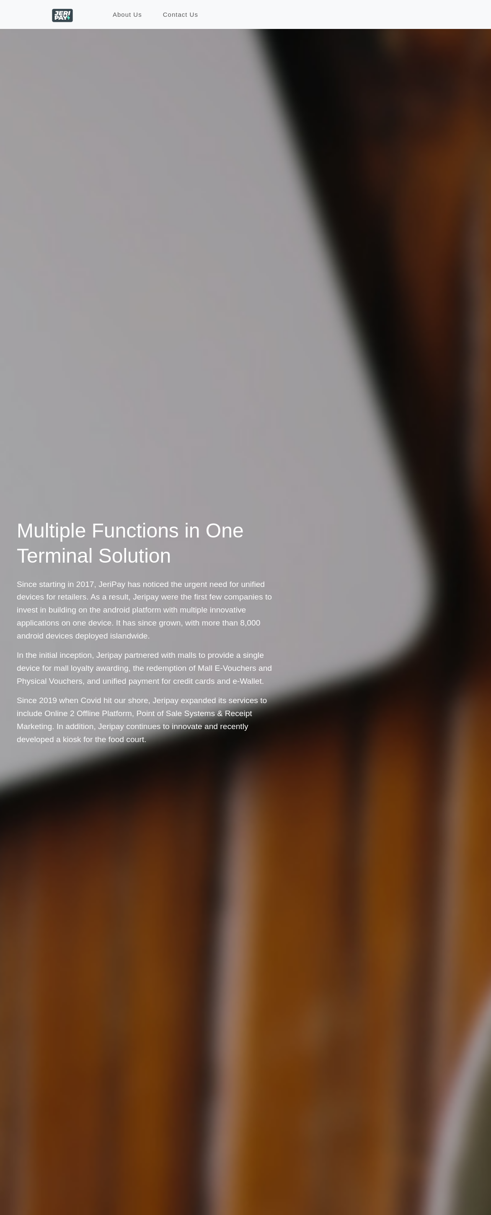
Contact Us (180, 14)
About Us (127, 14)
